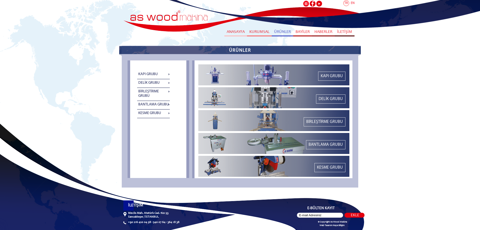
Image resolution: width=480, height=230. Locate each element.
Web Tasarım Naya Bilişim (332, 225)
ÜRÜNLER (282, 32)
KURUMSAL (259, 32)
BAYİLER (303, 32)
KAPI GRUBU (148, 74)
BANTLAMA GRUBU (153, 104)
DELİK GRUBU (149, 83)
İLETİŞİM (344, 32)
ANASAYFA (236, 32)
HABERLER (323, 32)
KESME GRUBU (149, 113)
